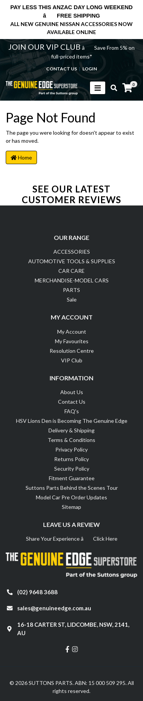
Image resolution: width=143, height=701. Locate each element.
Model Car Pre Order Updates (71, 497)
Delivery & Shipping (71, 430)
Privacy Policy (71, 449)
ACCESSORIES (71, 251)
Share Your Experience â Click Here (71, 538)
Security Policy (71, 468)
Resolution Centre (72, 350)
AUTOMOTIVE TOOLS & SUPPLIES (71, 261)
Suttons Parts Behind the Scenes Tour (72, 487)
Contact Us (71, 401)
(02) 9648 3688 (37, 592)
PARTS (71, 290)
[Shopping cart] (127, 88)
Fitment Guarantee (72, 478)
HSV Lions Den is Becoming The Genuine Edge (71, 420)
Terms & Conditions (71, 440)
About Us (71, 392)
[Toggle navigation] (98, 88)
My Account (71, 331)
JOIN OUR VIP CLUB (45, 46)
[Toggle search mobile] (111, 88)
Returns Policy (71, 459)
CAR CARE (71, 270)
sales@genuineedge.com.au (54, 608)
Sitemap (71, 507)
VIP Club (71, 360)
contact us (61, 69)
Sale (72, 299)
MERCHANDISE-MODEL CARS (72, 280)
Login (89, 69)
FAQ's (71, 411)
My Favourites (71, 341)
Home (21, 157)
